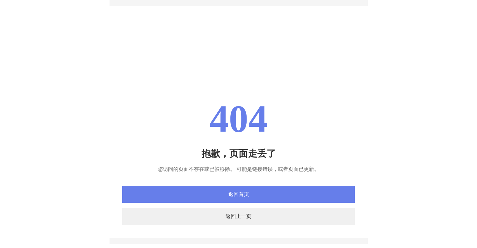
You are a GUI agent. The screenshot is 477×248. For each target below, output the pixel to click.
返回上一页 (238, 216)
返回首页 (238, 194)
